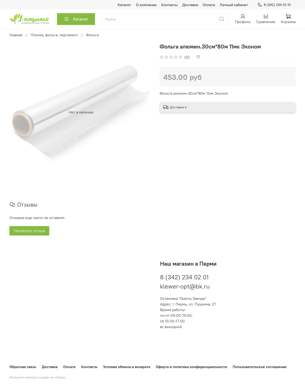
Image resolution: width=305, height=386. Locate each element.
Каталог (124, 4)
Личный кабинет (234, 4)
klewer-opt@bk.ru (185, 286)
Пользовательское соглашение (260, 366)
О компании (146, 4)
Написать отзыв (29, 230)
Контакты (169, 4)
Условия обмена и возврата (126, 366)
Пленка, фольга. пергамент (54, 35)
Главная (15, 35)
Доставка (190, 4)
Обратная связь (22, 366)
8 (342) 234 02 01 (274, 4)
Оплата (209, 4)
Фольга (92, 35)
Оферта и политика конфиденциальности (191, 366)
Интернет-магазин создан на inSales (37, 377)
